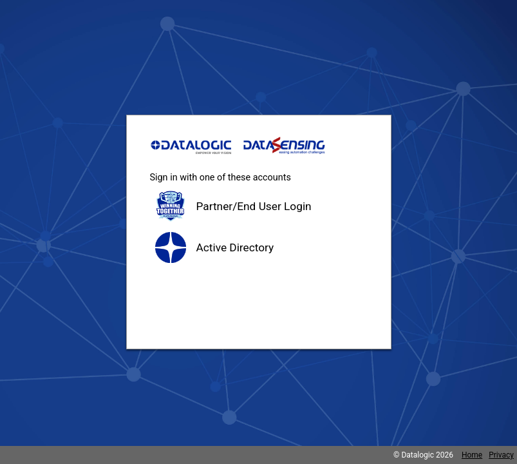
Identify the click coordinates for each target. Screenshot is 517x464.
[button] (259, 206)
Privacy (501, 454)
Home (472, 454)
